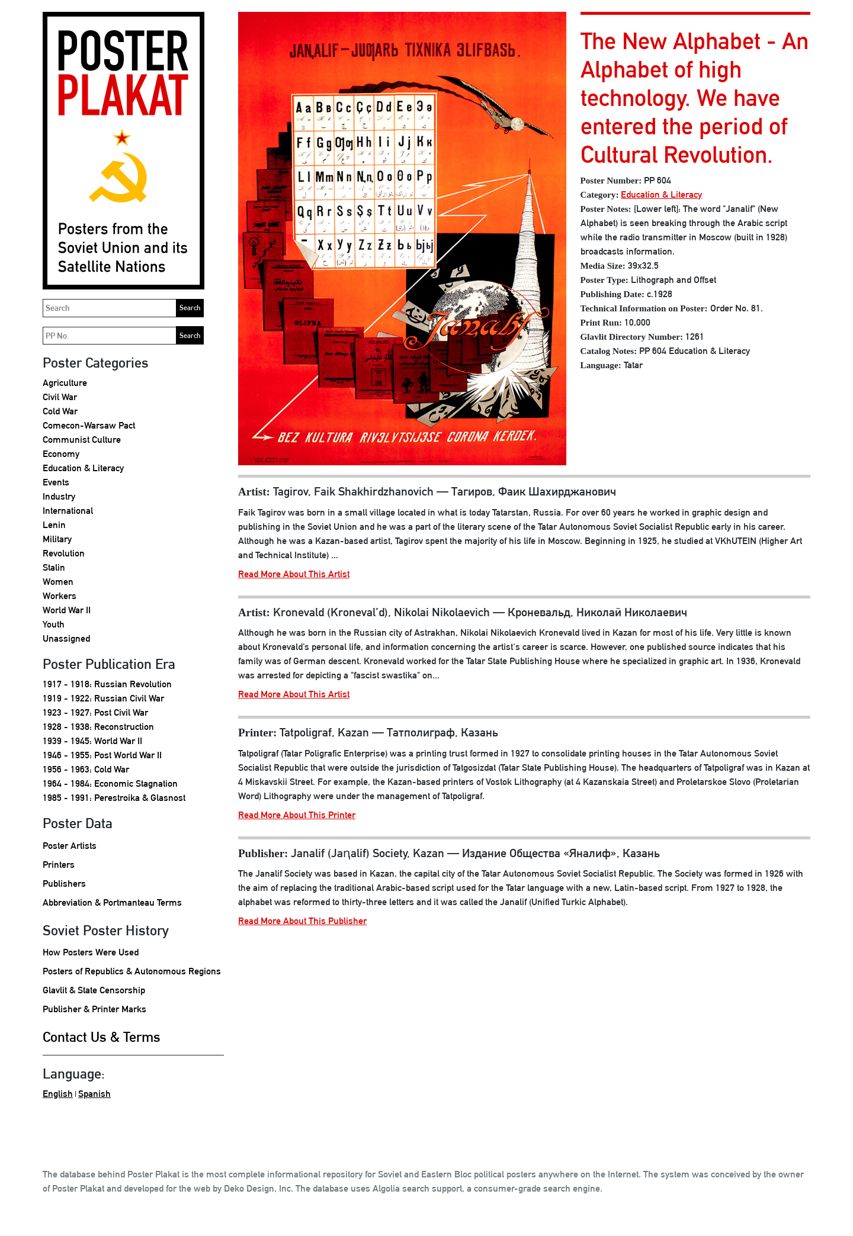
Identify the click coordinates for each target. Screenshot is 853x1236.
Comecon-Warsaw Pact (89, 425)
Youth (54, 624)
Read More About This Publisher (302, 920)
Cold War (60, 411)
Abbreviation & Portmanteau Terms (112, 902)
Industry (59, 496)
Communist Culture (82, 439)
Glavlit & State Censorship (94, 990)
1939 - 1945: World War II (92, 740)
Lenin (54, 524)
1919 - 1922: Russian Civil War (103, 698)
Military (57, 539)
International (68, 510)
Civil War (60, 397)
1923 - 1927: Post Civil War (95, 712)
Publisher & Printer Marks (94, 1009)
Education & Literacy (83, 468)
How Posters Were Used (91, 952)
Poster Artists (70, 845)
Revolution (64, 553)
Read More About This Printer (296, 814)
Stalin (54, 567)
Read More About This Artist (293, 574)
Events (56, 482)
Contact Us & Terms (102, 1036)
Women (58, 581)
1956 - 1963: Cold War (86, 769)
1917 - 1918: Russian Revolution (107, 684)
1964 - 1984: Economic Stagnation (110, 783)
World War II (67, 610)
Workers (59, 595)
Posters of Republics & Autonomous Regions (132, 971)
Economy (61, 453)
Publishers (64, 883)
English (58, 1093)
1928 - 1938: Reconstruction (98, 726)
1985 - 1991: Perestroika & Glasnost (114, 797)
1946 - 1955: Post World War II (102, 755)
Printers (59, 864)
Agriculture (65, 382)
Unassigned (66, 638)
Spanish (94, 1093)
